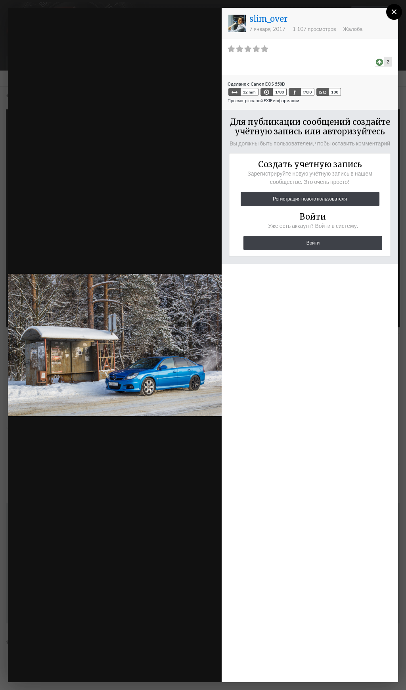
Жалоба (353, 29)
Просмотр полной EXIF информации (263, 100)
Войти (313, 243)
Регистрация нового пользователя (310, 199)
